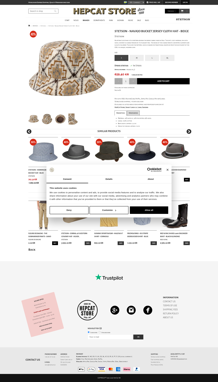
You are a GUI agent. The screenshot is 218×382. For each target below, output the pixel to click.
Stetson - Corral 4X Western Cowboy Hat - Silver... (74, 235)
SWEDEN (63, 365)
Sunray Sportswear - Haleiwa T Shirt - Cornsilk (108, 235)
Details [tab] (109, 179)
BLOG (147, 20)
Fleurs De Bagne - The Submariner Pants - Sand (39, 235)
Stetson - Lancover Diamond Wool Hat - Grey (173, 171)
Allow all (149, 210)
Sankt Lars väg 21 (66, 360)
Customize (109, 210)
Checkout (171, 11)
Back (31, 250)
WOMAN (120, 20)
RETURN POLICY (171, 313)
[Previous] (29, 131)
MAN (111, 20)
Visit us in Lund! (46, 328)
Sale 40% (118, 90)
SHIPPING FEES (170, 309)
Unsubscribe (105, 333)
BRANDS (86, 20)
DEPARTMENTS (99, 20)
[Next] (189, 131)
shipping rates (158, 360)
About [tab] (151, 179)
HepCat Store (64, 357)
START (67, 20)
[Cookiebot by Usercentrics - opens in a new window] (149, 170)
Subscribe (93, 333)
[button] (182, 11)
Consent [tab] (67, 179)
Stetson (43, 26)
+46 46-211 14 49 (50, 357)
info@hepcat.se (50, 365)
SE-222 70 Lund (65, 362)
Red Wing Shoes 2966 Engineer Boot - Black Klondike (173, 235)
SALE (139, 20)
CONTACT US (169, 301)
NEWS (76, 20)
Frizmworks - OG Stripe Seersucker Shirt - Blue (137, 235)
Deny (69, 210)
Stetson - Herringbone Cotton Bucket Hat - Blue (42, 171)
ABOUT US (168, 317)
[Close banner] (168, 170)
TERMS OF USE (170, 305)
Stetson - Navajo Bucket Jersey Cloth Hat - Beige (63, 26)
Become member (171, 2)
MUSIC (130, 20)
